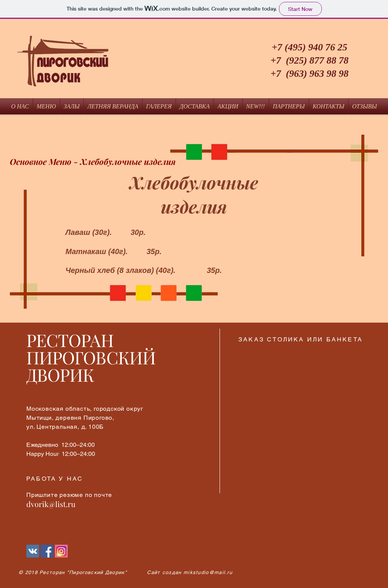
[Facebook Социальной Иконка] (47, 551)
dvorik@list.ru (51, 504)
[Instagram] (61, 551)
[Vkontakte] (32, 551)
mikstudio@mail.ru (207, 572)
